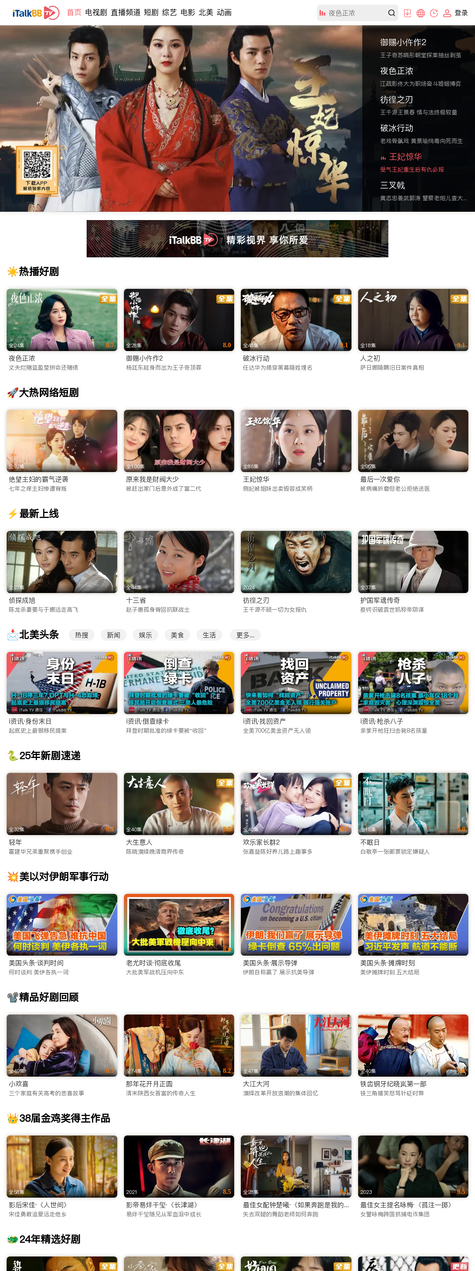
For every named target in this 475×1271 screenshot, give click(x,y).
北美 (206, 12)
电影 (187, 12)
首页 (74, 12)
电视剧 (96, 12)
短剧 (151, 12)
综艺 (169, 12)
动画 (224, 12)
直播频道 (126, 12)
